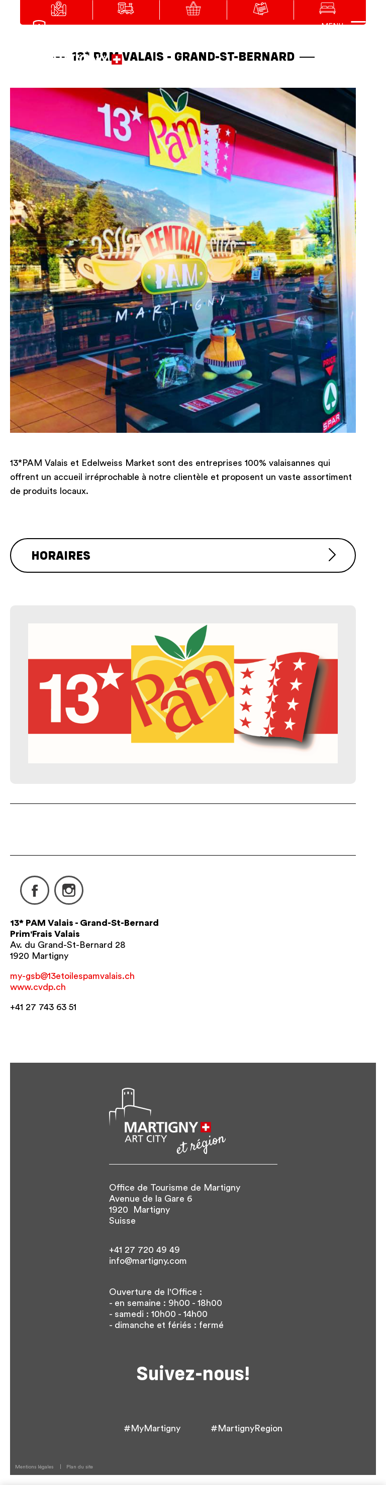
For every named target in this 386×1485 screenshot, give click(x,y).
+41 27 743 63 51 (43, 1007)
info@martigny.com (148, 1260)
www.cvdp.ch (38, 987)
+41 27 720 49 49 (144, 1249)
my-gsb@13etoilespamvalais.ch (72, 975)
